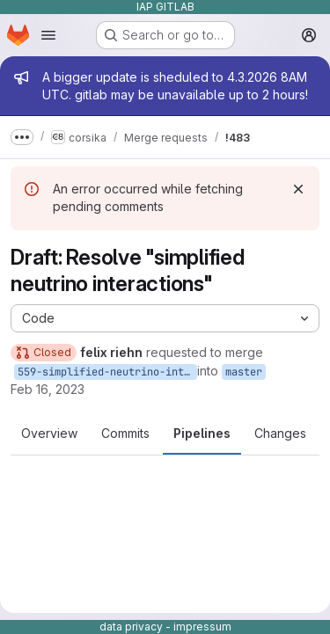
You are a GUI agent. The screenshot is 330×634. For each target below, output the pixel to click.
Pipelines (202, 433)
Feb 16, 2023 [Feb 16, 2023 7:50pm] (47, 389)
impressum (202, 626)
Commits (125, 433)
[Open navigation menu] (48, 35)
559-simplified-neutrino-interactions (107, 372)
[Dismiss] (298, 189)
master (243, 372)
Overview (49, 433)
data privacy (131, 626)
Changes (280, 433)
